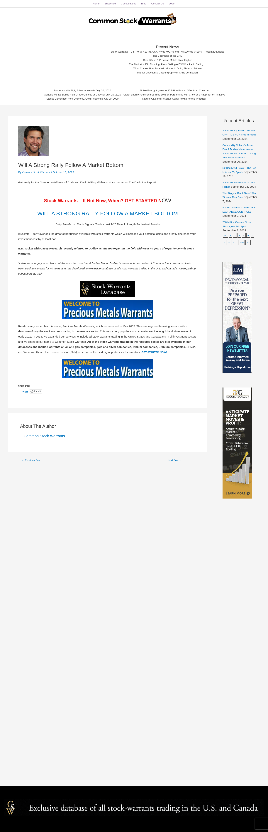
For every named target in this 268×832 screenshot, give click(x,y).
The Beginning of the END (168, 53)
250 (242, 247)
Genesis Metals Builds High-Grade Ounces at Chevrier (69, 93)
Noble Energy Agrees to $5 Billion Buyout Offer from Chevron (178, 88)
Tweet (25, 399)
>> (249, 247)
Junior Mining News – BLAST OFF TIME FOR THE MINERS (237, 131)
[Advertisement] (71, 56)
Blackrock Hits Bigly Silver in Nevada (68, 88)
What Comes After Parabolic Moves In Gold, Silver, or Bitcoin (167, 66)
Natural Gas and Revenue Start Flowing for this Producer (178, 98)
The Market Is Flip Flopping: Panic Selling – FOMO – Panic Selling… (167, 62)
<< (225, 240)
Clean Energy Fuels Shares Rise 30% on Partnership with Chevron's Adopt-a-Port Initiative (178, 93)
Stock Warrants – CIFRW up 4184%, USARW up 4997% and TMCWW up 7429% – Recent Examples (167, 48)
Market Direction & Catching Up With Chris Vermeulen (168, 71)
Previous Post (32, 467)
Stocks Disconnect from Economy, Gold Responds (69, 98)
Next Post (175, 467)
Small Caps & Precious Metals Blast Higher (167, 57)
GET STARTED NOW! (155, 359)
